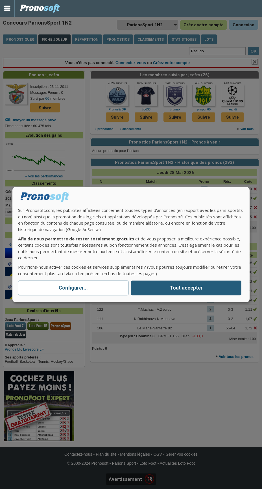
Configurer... (73, 288)
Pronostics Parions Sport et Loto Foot (40, 8)
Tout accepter (186, 288)
